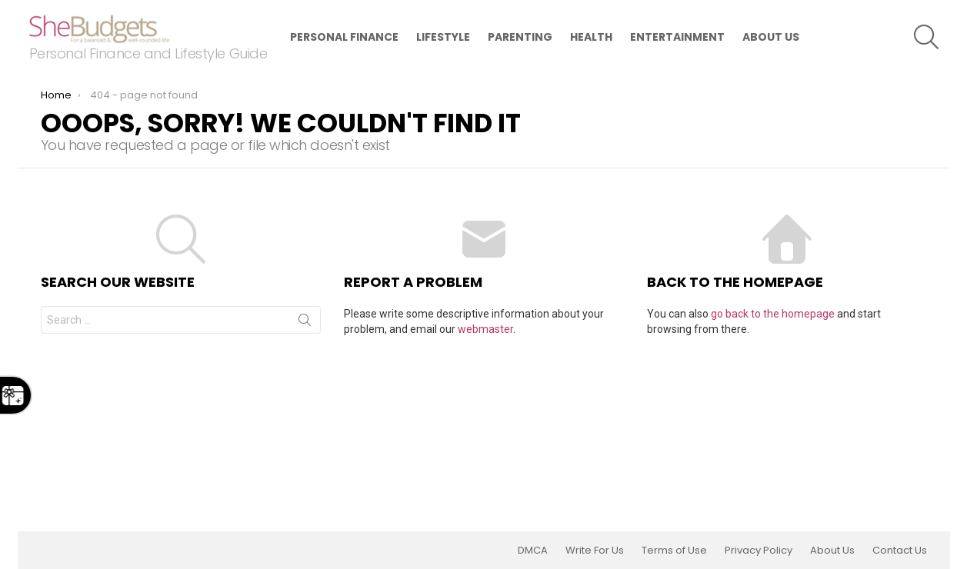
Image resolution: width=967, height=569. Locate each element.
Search (304, 323)
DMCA (533, 550)
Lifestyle (443, 37)
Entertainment (677, 37)
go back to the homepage (773, 314)
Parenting (520, 37)
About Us (770, 37)
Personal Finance (344, 37)
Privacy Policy (758, 550)
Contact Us (899, 550)
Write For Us (594, 550)
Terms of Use (674, 550)
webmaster (485, 329)
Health (591, 37)
